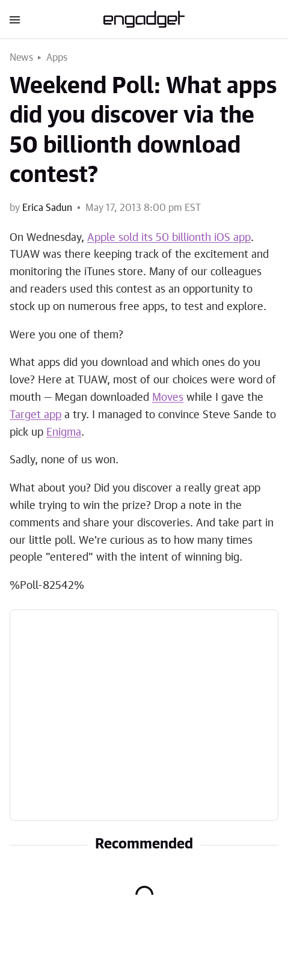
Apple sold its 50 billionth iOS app (169, 238)
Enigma (63, 432)
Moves (167, 397)
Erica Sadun (47, 208)
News (21, 57)
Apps (57, 57)
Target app (35, 415)
